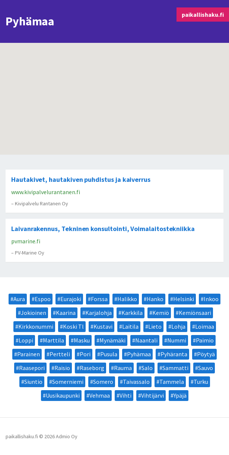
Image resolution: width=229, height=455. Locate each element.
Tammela (171, 381)
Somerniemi (67, 381)
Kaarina (66, 312)
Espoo (43, 299)
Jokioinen (33, 312)
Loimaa (204, 326)
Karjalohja (98, 312)
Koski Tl (73, 326)
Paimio (205, 340)
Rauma (123, 368)
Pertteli (60, 354)
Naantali (146, 340)
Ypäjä (180, 395)
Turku (201, 381)
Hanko (155, 299)
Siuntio (33, 381)
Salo (147, 368)
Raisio (62, 368)
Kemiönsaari (195, 312)
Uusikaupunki (63, 395)
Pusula (108, 354)
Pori (85, 354)
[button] (189, 116)
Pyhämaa (139, 354)
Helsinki (183, 299)
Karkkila (132, 312)
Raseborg (92, 368)
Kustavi (102, 326)
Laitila (130, 326)
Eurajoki (70, 299)
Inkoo (211, 299)
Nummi (176, 340)
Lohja (178, 326)
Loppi (26, 340)
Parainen (28, 354)
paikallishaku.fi (203, 14)
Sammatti (175, 368)
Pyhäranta (173, 354)
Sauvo (205, 368)
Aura (19, 299)
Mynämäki (112, 340)
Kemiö (160, 312)
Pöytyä (206, 354)
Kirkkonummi (35, 326)
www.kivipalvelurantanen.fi (45, 192)
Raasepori (32, 368)
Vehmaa (99, 395)
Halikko (127, 299)
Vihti (125, 395)
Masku (82, 340)
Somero (103, 381)
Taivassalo (136, 381)
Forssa (99, 299)
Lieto (155, 326)
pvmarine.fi (25, 241)
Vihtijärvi (152, 395)
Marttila (53, 340)
